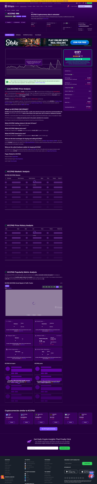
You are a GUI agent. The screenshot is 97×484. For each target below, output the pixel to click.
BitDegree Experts (47, 475)
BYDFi (11, 102)
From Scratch (14, 161)
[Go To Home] (6, 10)
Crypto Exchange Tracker (36, 102)
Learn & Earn (7, 461)
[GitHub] (83, 478)
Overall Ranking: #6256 (8, 16)
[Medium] (76, 478)
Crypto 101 (7, 463)
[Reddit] (81, 478)
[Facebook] (72, 478)
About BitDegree (47, 473)
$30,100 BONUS (77, 59)
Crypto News (15, 156)
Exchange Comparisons (9, 480)
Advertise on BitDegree (48, 482)
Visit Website (58, 335)
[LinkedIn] (74, 478)
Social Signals (38, 34)
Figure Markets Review (48, 463)
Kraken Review (47, 461)
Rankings (13, 10)
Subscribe (87, 463)
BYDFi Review (46, 465)
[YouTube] (70, 478)
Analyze (11, 422)
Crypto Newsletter (8, 465)
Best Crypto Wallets (8, 482)
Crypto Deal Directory (29, 142)
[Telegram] (67, 478)
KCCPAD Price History (28, 34)
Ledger (22, 104)
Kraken (57, 101)
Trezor (27, 104)
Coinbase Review (47, 468)
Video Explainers (19, 158)
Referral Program (47, 480)
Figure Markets (50, 140)
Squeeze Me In (64, 448)
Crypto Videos (7, 470)
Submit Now (23, 344)
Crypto (9, 10)
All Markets (18, 34)
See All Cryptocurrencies (48, 429)
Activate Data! (45, 18)
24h (66, 23)
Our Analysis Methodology (49, 477)
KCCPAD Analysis (9, 34)
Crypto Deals (7, 472)
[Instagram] (79, 478)
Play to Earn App (8, 473)
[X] (65, 478)
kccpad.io (9, 288)
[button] (57, 3)
